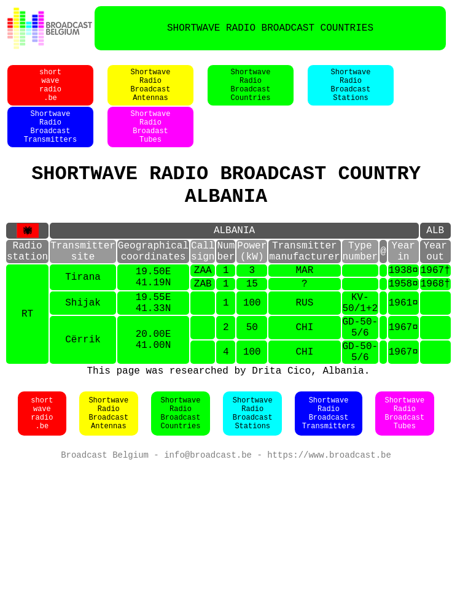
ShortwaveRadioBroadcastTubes (404, 466)
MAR (304, 302)
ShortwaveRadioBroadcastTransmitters (50, 140)
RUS (304, 340)
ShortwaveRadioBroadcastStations (351, 91)
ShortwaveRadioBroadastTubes (151, 140)
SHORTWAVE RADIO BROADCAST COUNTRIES (270, 28)
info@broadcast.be (208, 508)
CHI (304, 370)
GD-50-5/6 (360, 369)
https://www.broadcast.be (329, 508)
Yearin (403, 279)
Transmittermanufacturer (304, 279)
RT (27, 354)
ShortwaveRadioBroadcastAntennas (151, 91)
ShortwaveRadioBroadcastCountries (251, 91)
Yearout (434, 279)
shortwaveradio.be (50, 91)
